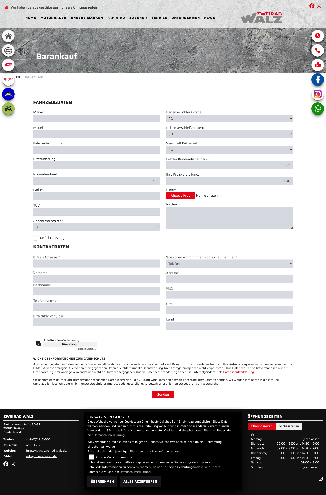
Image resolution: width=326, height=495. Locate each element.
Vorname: (40, 292)
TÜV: (37, 205)
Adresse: (172, 292)
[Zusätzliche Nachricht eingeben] (229, 218)
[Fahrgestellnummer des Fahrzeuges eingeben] (96, 150)
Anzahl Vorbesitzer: (48, 221)
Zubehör (138, 17)
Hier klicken (70, 344)
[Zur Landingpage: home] (8, 36)
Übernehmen (102, 481)
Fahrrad (116, 17)
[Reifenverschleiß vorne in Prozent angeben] (229, 118)
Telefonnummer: (46, 320)
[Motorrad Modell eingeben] (96, 134)
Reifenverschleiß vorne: (184, 112)
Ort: (169, 323)
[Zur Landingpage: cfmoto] (8, 50)
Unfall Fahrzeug (52, 237)
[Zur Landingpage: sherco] (8, 94)
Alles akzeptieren (140, 481)
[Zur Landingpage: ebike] (8, 108)
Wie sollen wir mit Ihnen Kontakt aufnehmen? (201, 277)
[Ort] (229, 330)
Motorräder (54, 17)
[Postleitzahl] (229, 314)
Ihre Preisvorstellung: (182, 174)
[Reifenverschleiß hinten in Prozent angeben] (229, 134)
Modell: (38, 128)
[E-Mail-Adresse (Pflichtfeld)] (96, 283)
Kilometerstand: (45, 174)
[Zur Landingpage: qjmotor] (8, 65)
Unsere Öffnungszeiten (79, 7)
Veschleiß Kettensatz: (183, 144)
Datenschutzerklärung (238, 372)
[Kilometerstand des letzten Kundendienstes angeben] (224, 165)
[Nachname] (96, 311)
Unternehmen (186, 17)
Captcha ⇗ (87, 348)
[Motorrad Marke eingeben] (96, 118)
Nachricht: (174, 204)
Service (159, 17)
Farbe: (38, 190)
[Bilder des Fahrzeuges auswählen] (229, 195)
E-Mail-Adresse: (46, 277)
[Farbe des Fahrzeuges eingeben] (96, 196)
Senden (163, 394)
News (209, 17)
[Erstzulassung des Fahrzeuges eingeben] (96, 165)
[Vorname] (96, 299)
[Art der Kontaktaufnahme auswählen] (229, 283)
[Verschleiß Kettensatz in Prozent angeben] (229, 150)
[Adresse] (229, 299)
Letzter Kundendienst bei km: (188, 159)
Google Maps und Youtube (114, 457)
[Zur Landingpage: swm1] (8, 79)
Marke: (38, 112)
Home (30, 17)
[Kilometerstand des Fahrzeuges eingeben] (91, 181)
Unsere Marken (87, 17)
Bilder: (171, 190)
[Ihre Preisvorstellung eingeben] (223, 181)
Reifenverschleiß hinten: (185, 128)
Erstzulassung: (44, 159)
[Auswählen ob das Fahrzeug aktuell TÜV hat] (96, 212)
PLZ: (169, 308)
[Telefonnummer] (96, 326)
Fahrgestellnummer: (48, 143)
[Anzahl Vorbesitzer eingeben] (96, 227)
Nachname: (42, 305)
